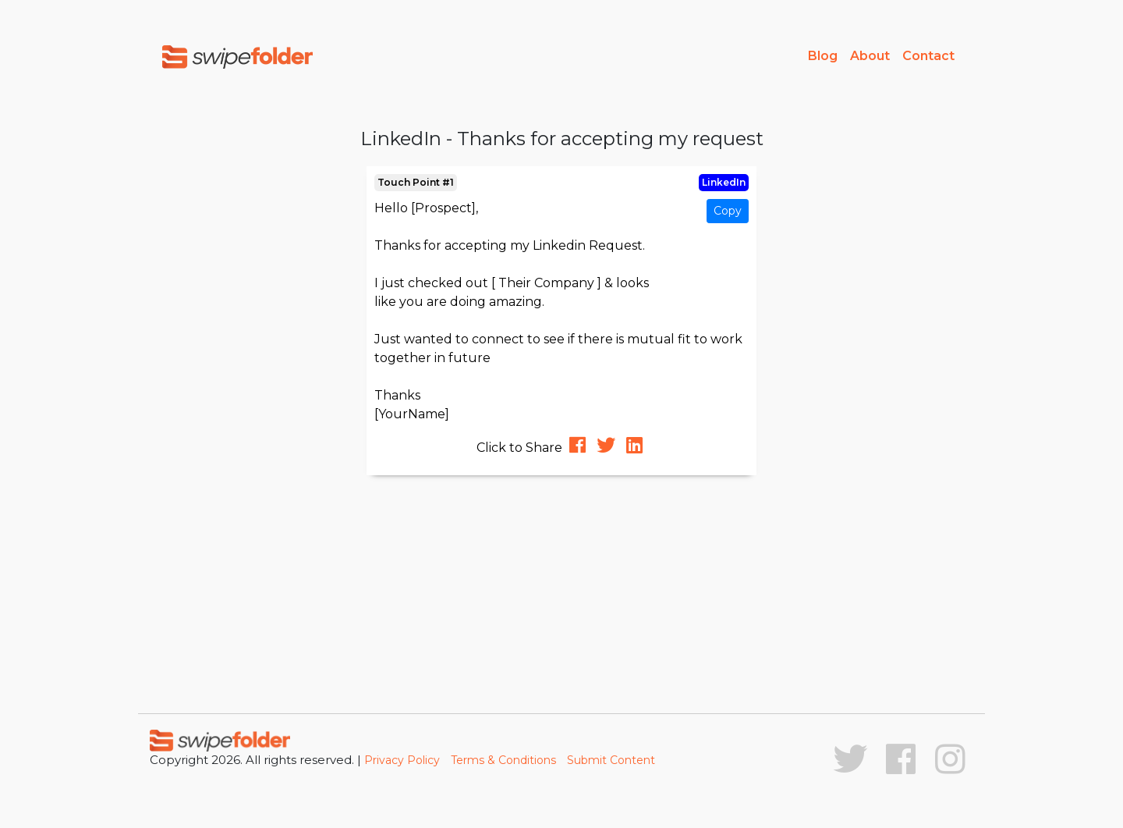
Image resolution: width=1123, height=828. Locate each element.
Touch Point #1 (415, 182)
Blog (823, 55)
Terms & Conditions (503, 760)
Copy (728, 211)
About (870, 55)
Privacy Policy (402, 760)
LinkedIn (724, 182)
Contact (928, 55)
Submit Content (611, 760)
